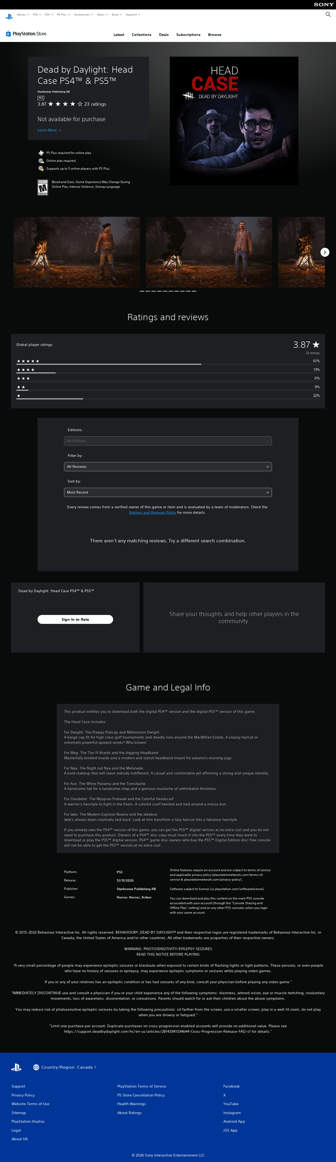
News (100, 14)
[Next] (325, 247)
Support (131, 14)
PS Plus (62, 14)
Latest (119, 29)
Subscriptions (188, 29)
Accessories (81, 14)
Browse (214, 29)
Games (21, 14)
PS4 (47, 14)
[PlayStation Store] (27, 28)
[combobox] (168, 436)
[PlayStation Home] (9, 14)
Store (115, 14)
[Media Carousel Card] (76, 247)
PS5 (35, 14)
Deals (164, 29)
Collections (141, 29)
